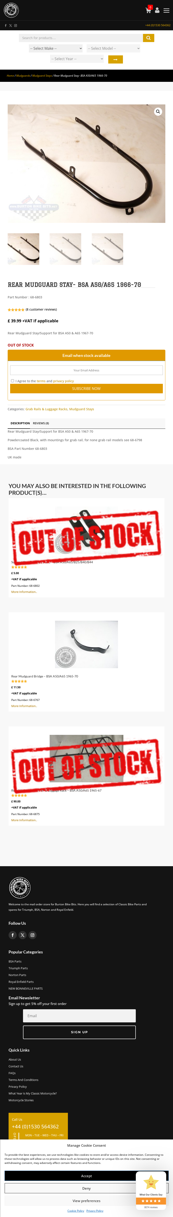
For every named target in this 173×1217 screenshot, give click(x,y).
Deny (86, 1188)
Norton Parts (17, 975)
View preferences (86, 1200)
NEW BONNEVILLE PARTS (26, 989)
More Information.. (86, 547)
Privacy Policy (94, 1211)
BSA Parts (15, 961)
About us (15, 1059)
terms (41, 381)
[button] (158, 112)
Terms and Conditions (23, 1080)
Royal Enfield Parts (21, 982)
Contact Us (16, 1066)
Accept (86, 1176)
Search (115, 60)
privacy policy (63, 381)
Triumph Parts (18, 968)
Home (10, 76)
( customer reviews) (41, 309)
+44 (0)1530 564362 (158, 25)
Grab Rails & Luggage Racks (46, 409)
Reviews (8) (41, 423)
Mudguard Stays (42, 76)
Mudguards (23, 76)
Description (20, 423)
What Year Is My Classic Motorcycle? (33, 1093)
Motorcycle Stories (21, 1100)
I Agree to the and (42, 381)
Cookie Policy (75, 1211)
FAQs (12, 1073)
